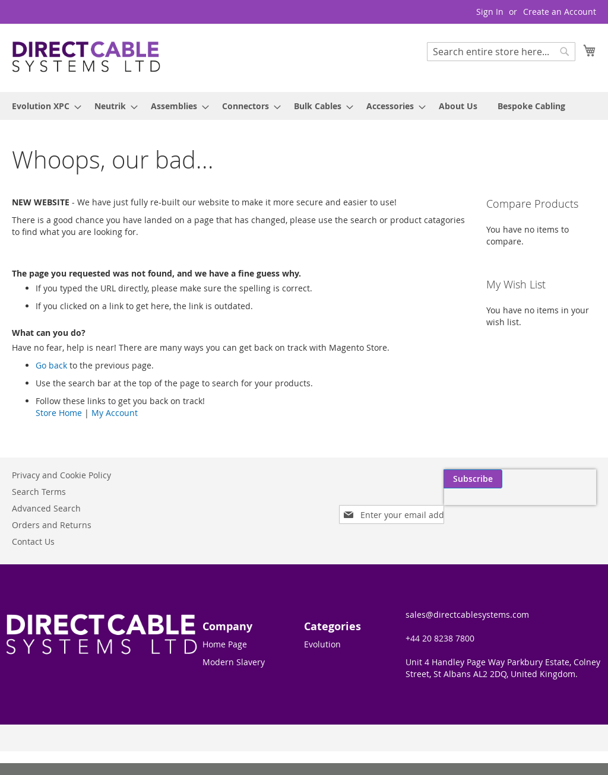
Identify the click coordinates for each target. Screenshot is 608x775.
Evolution (322, 644)
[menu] (304, 106)
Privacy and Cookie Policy (61, 475)
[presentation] (483, 506)
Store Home (59, 412)
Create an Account (559, 11)
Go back (51, 365)
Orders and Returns (51, 525)
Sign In (490, 11)
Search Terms (39, 491)
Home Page (224, 644)
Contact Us (33, 541)
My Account (114, 412)
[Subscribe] (566, 478)
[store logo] (86, 57)
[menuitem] (43, 106)
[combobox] (501, 51)
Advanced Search (46, 508)
